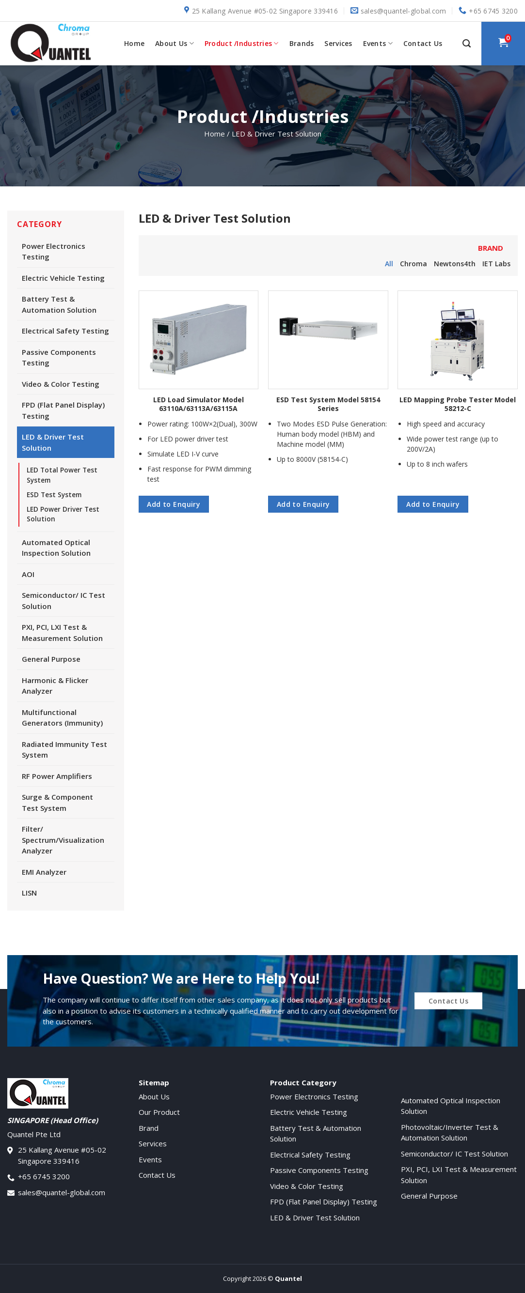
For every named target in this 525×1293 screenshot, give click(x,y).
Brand (149, 1128)
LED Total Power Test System (62, 475)
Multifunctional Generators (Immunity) (62, 717)
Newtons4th (455, 263)
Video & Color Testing (60, 384)
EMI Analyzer (44, 872)
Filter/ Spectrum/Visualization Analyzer (63, 839)
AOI (28, 574)
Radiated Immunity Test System (64, 749)
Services (338, 43)
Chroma (413, 263)
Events (378, 43)
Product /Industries (242, 43)
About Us (174, 43)
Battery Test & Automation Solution (59, 304)
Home (134, 43)
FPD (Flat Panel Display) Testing (63, 410)
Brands (301, 43)
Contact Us (423, 43)
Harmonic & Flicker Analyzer (55, 685)
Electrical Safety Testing (65, 330)
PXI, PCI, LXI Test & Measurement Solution (62, 632)
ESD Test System (54, 494)
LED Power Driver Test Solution (63, 514)
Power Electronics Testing (53, 251)
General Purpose (51, 659)
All (389, 263)
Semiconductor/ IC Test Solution (63, 600)
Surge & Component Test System (57, 802)
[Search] (466, 43)
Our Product (159, 1112)
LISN (29, 892)
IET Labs (496, 263)
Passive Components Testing (59, 357)
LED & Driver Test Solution (53, 442)
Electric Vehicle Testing (63, 278)
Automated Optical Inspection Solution (56, 547)
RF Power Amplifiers (57, 776)
